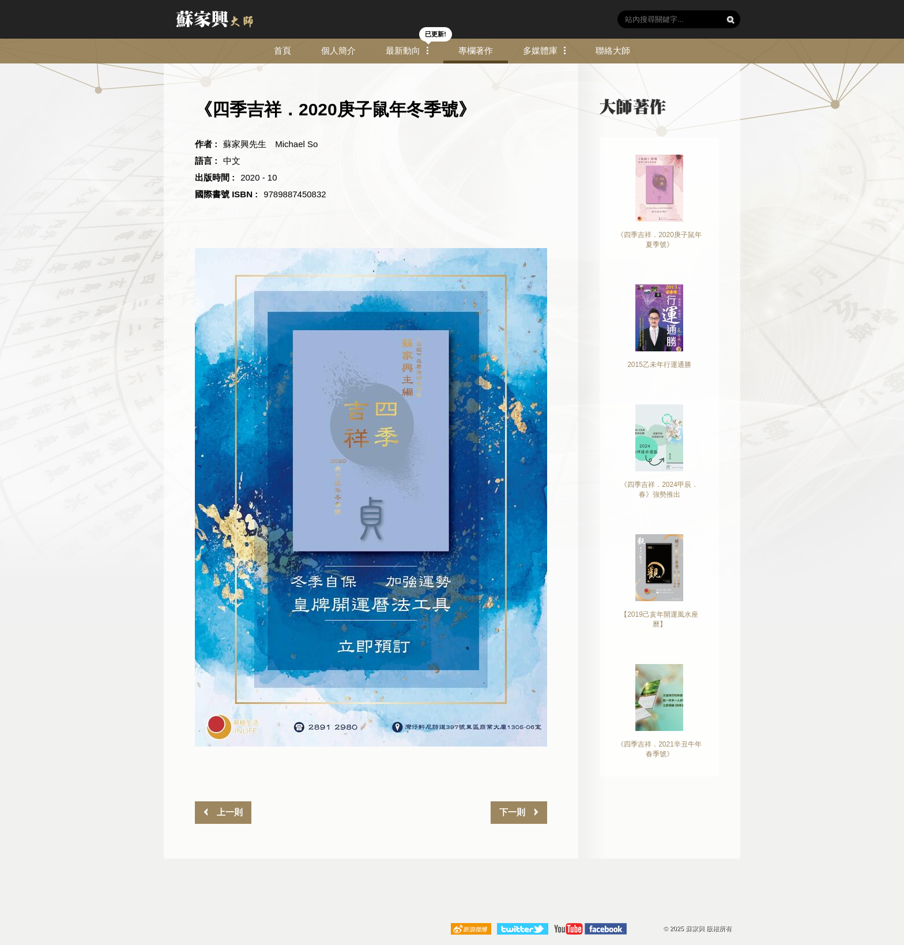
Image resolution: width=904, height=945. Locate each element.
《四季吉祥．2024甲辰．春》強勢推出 (659, 451)
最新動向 (403, 50)
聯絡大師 (613, 50)
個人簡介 (338, 50)
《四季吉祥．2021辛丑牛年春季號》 (659, 711)
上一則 (228, 812)
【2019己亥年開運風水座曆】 (659, 581)
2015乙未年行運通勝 (659, 326)
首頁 (282, 50)
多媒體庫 (540, 50)
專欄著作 (475, 50)
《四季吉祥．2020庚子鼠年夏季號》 (659, 202)
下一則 (513, 812)
